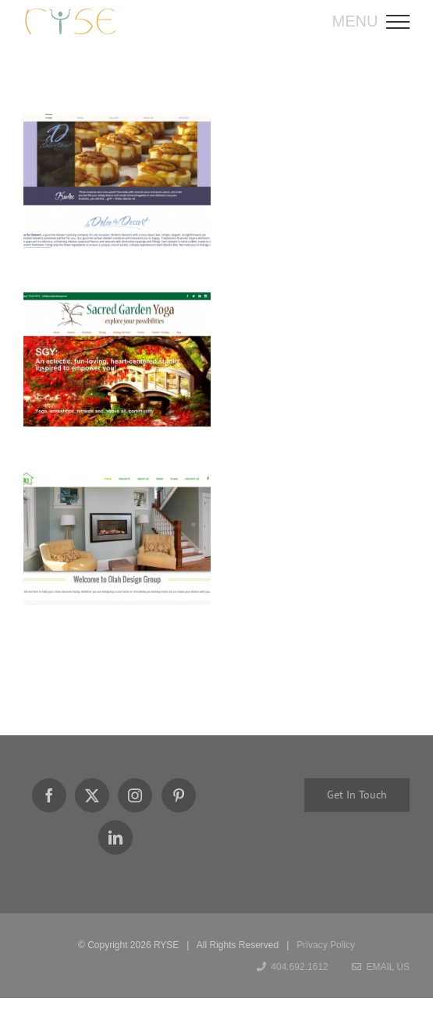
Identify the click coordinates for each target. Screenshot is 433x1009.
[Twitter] (92, 795)
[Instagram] (135, 795)
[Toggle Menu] (403, 22)
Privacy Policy (325, 945)
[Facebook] (49, 795)
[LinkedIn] (115, 837)
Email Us (381, 966)
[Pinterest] (178, 795)
